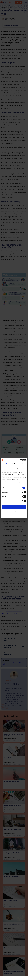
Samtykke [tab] (5, 463)
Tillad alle (14, 507)
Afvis (14, 515)
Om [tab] (23, 463)
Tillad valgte (14, 511)
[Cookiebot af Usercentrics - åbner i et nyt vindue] (20, 460)
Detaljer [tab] (14, 463)
